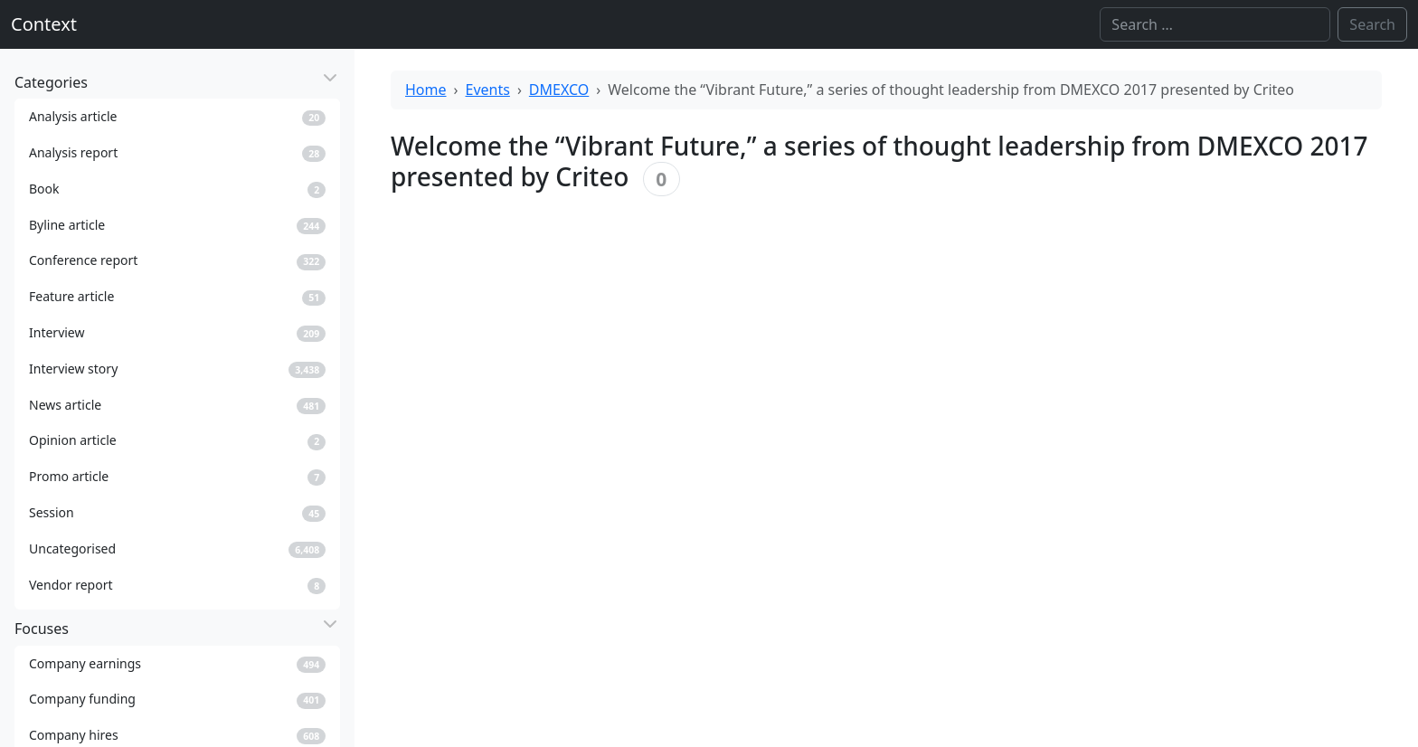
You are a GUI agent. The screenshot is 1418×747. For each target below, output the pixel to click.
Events (488, 89)
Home (426, 89)
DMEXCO (559, 89)
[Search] (1215, 24)
